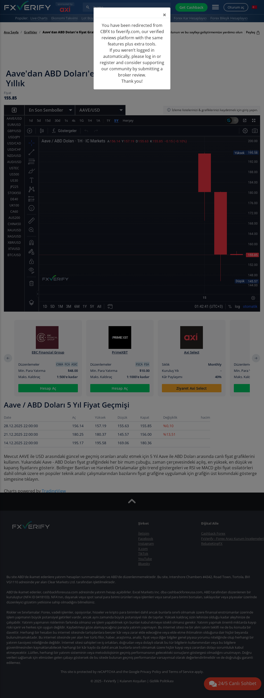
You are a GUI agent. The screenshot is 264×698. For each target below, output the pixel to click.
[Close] (164, 14)
